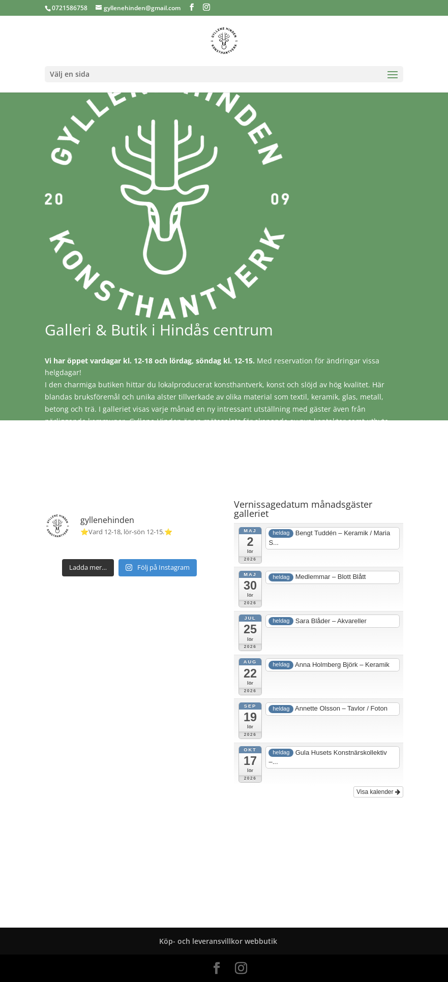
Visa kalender (378, 791)
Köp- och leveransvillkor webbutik (218, 941)
